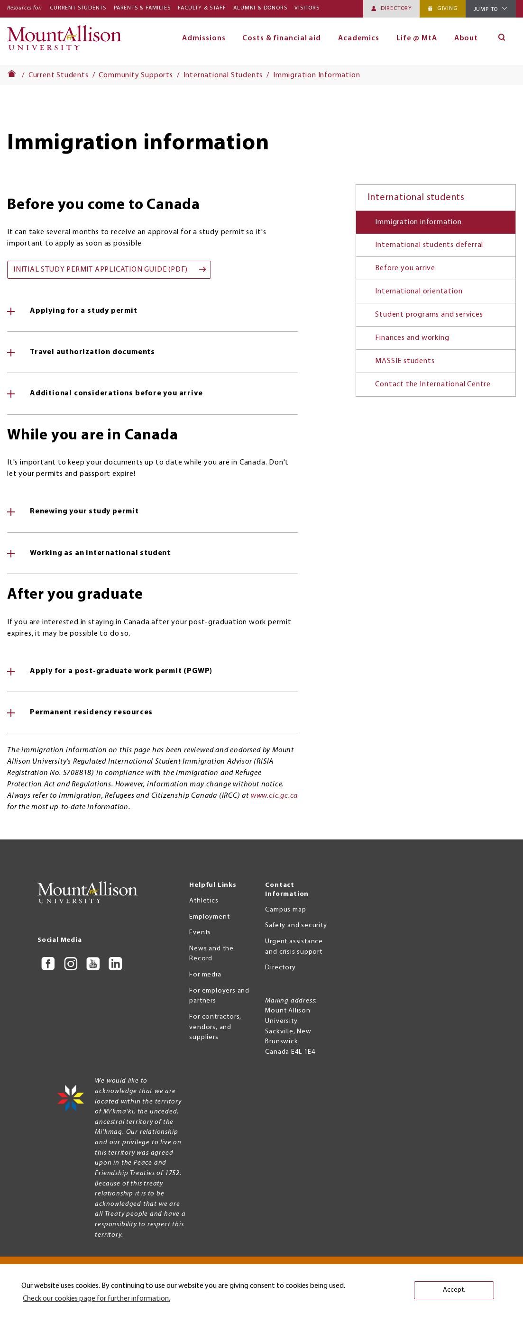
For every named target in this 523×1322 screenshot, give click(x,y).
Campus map (285, 909)
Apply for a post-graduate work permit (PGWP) (121, 671)
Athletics (203, 900)
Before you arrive (405, 268)
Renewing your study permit (84, 511)
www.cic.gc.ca (274, 796)
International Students (223, 75)
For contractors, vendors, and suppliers (215, 1027)
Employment (209, 917)
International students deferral (429, 245)
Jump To (486, 9)
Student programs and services (429, 315)
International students (416, 197)
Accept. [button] (454, 1290)
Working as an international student (100, 553)
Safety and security (296, 925)
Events (200, 932)
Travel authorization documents (92, 352)
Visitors (306, 8)
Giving (447, 8)
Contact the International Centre (433, 384)
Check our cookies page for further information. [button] (96, 1299)
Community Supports (136, 75)
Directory (396, 8)
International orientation (418, 291)
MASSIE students (404, 361)
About (466, 38)
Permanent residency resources (91, 712)
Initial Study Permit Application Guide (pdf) (100, 270)
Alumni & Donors (260, 8)
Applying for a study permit (84, 311)
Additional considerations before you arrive (116, 393)
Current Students (78, 8)
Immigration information (418, 222)
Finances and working (412, 338)
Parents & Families (142, 8)
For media (205, 974)
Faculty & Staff (202, 8)
